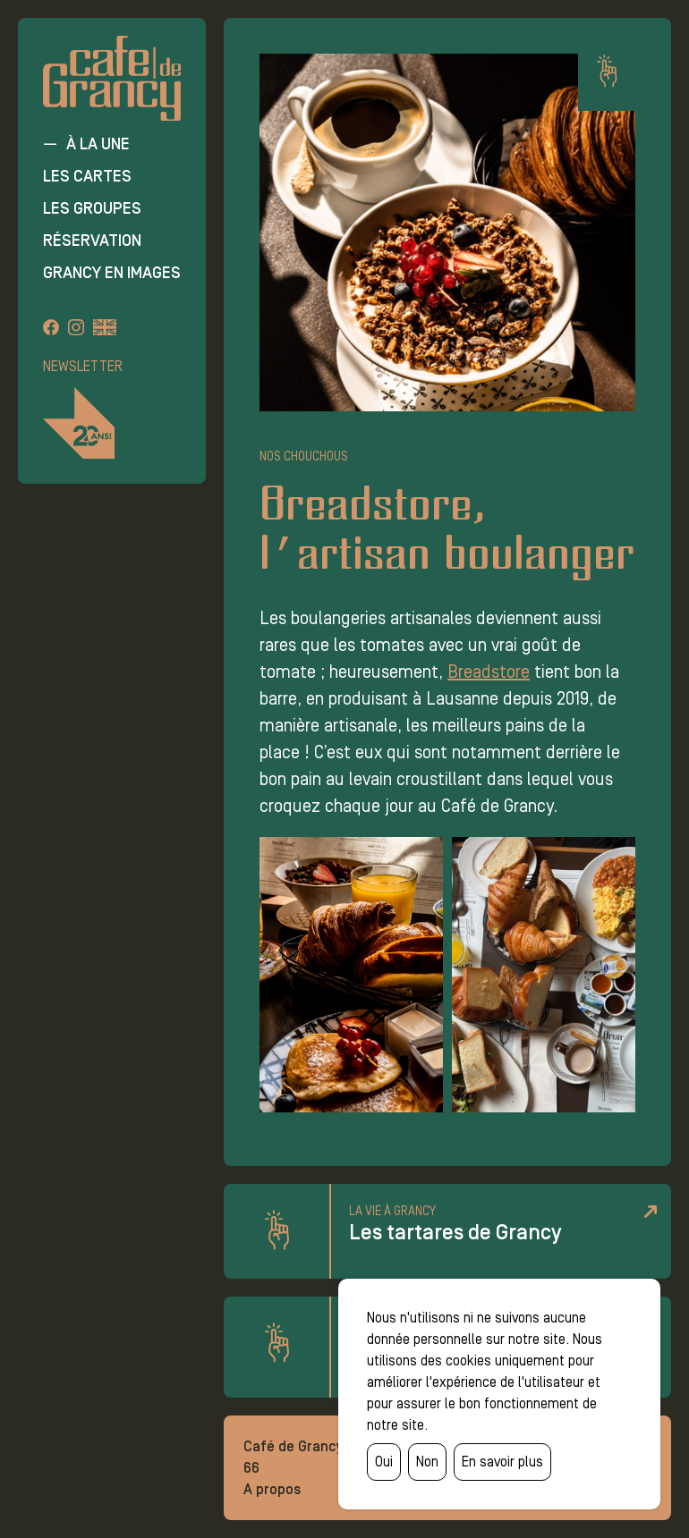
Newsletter (83, 366)
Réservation (92, 240)
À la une (98, 144)
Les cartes (87, 176)
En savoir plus (502, 1461)
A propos (272, 1489)
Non (427, 1461)
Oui (384, 1461)
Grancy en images (112, 273)
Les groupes (92, 208)
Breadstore (488, 671)
